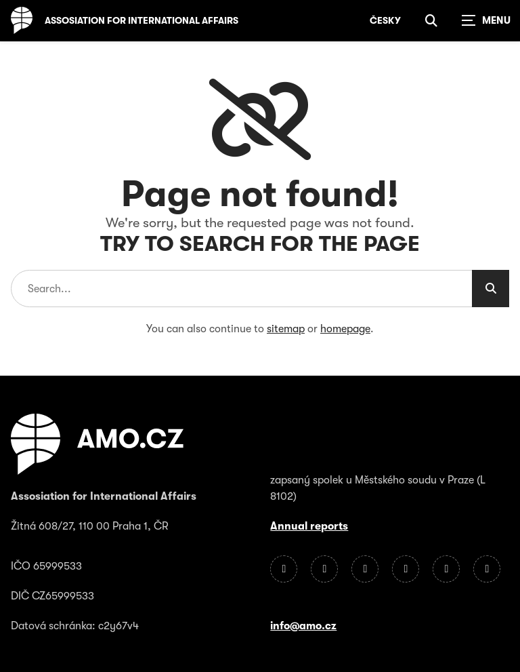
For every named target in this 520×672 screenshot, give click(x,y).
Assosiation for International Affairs (141, 20)
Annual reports (309, 526)
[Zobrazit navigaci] (486, 20)
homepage (345, 329)
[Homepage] (21, 20)
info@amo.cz (303, 626)
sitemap (286, 329)
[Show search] (431, 20)
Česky (385, 20)
